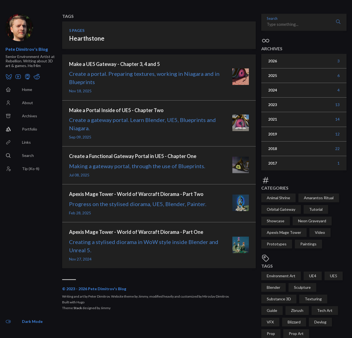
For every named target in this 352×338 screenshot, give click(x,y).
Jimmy (106, 308)
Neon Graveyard (312, 220)
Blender (273, 287)
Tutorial (316, 209)
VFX (270, 322)
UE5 (333, 275)
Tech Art (324, 310)
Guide (272, 310)
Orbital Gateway (281, 209)
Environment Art (281, 275)
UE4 (312, 275)
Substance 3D (279, 299)
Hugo (80, 302)
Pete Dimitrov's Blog (27, 49)
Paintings (308, 244)
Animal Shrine (278, 197)
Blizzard (294, 322)
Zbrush (297, 310)
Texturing (313, 299)
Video (320, 232)
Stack (77, 308)
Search (272, 18)
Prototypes (277, 244)
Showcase (275, 220)
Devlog (320, 322)
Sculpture (302, 287)
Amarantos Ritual (319, 197)
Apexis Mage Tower (284, 232)
